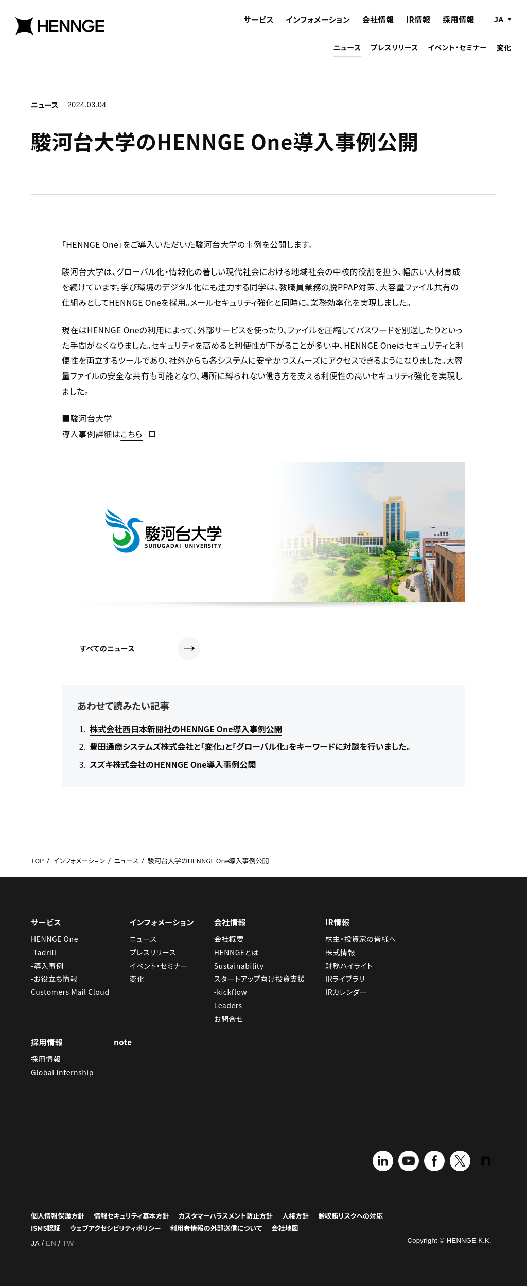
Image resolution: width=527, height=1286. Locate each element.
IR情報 (418, 29)
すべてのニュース (140, 648)
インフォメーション (318, 29)
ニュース (347, 58)
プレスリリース (394, 58)
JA (498, 29)
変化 (504, 58)
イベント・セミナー (457, 58)
